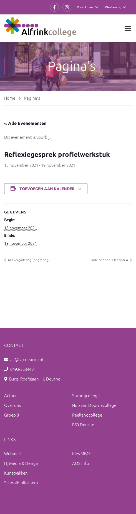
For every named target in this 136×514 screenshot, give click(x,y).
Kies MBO (81, 453)
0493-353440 (22, 369)
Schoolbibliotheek (21, 482)
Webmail (12, 453)
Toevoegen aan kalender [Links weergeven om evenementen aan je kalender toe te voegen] (46, 189)
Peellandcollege (87, 415)
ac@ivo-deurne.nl (26, 359)
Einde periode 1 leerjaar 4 (109, 260)
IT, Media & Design (21, 463)
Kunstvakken (16, 473)
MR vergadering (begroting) (28, 260)
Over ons (12, 405)
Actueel (11, 395)
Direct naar (85, 7)
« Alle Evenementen (25, 123)
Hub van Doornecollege (94, 405)
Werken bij (113, 7)
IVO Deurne (83, 424)
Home (9, 98)
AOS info (80, 463)
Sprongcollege (86, 395)
